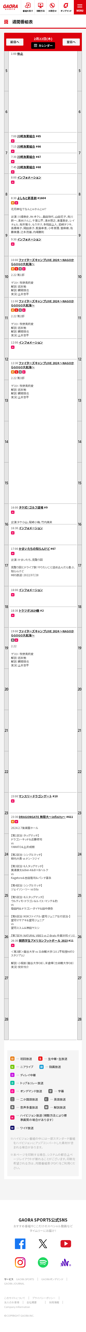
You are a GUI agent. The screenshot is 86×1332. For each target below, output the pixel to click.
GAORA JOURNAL (14, 1283)
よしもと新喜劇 (27, 198)
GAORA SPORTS (25, 1279)
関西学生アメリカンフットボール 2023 (43, 940)
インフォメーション (29, 177)
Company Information (17, 1307)
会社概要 (32, 1302)
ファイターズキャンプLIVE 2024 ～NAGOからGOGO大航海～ (42, 262)
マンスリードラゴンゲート (35, 796)
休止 (20, 53)
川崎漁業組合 (26, 136)
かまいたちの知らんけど (34, 548)
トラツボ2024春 (29, 610)
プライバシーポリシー (43, 1298)
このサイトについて (14, 1298)
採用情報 (54, 1302)
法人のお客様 (11, 1302)
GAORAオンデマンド (52, 1279)
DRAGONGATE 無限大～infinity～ (42, 817)
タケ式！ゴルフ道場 (31, 507)
